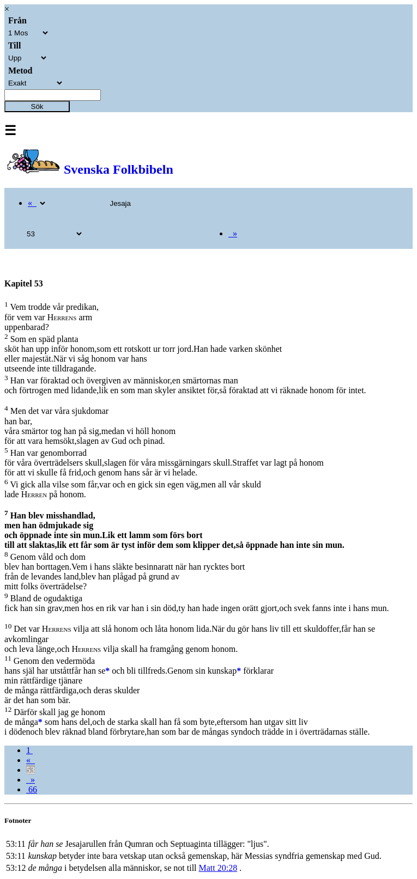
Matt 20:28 (218, 867)
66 (31, 789)
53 (30, 769)
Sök (37, 106)
